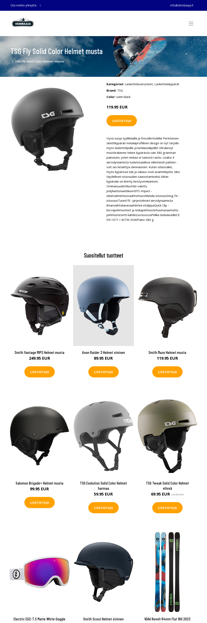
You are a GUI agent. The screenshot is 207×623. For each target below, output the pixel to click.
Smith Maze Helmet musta (167, 352)
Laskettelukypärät (166, 84)
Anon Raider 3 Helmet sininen (103, 352)
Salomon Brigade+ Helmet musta (39, 483)
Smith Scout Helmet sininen (103, 618)
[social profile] (40, 5)
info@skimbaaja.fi (181, 5)
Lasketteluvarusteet (139, 84)
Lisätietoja (121, 121)
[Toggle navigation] (191, 23)
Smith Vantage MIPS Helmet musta (39, 352)
